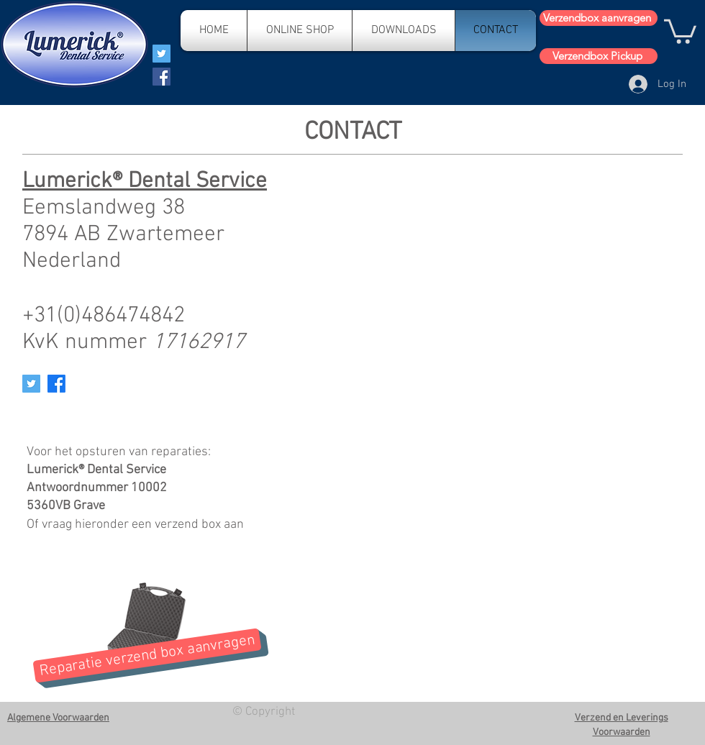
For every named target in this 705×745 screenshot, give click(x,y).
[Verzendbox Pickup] (599, 56)
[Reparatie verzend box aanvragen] (146, 655)
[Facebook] (161, 77)
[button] (680, 30)
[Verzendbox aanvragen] (599, 18)
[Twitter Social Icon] (31, 384)
